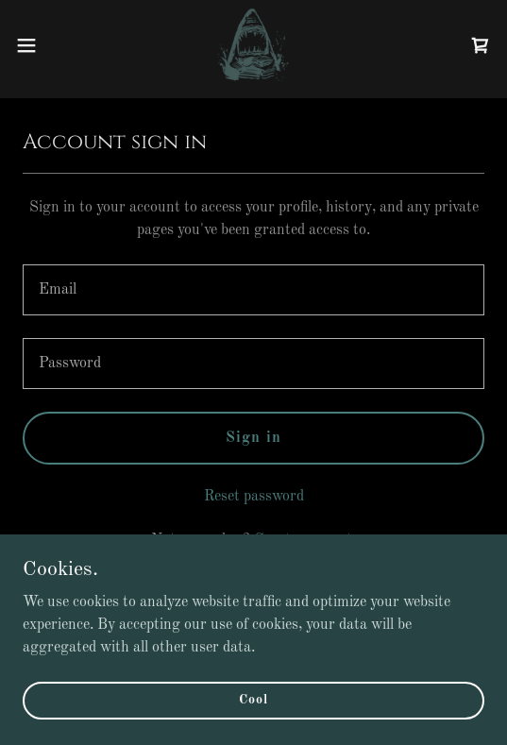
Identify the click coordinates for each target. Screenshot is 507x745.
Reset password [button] (254, 496)
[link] (253, 45)
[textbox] (253, 289)
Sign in (253, 438)
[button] (44, 45)
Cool (253, 699)
